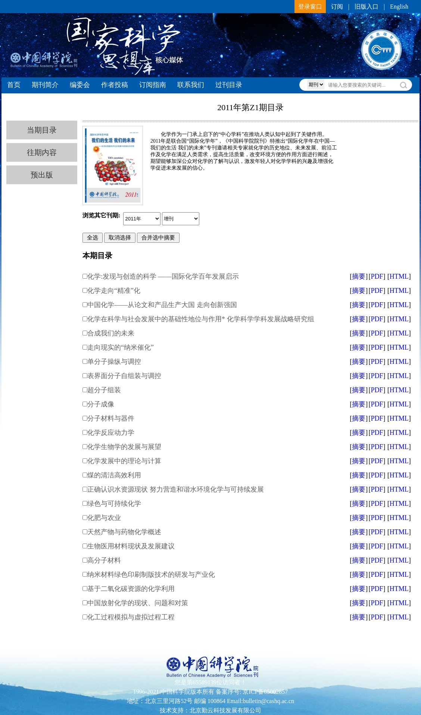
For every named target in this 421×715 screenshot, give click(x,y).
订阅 (337, 6)
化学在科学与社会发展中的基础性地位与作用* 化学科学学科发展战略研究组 (200, 319)
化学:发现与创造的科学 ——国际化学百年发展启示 (163, 276)
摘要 (358, 276)
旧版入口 (366, 6)
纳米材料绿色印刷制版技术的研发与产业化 (151, 574)
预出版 (42, 175)
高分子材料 (104, 560)
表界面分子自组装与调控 (124, 376)
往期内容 (42, 152)
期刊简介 (45, 85)
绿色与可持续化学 (114, 503)
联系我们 (190, 85)
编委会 (80, 85)
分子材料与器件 (110, 418)
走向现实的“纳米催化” (120, 347)
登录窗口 (310, 6)
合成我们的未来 (110, 333)
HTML (399, 276)
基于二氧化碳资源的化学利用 (131, 588)
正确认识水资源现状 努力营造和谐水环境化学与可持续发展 (175, 489)
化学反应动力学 (110, 432)
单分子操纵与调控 (114, 361)
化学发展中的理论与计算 (124, 461)
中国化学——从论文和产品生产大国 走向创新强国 (162, 305)
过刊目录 (228, 85)
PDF (377, 276)
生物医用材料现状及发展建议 (131, 546)
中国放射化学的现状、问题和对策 (137, 603)
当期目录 (42, 130)
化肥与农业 (104, 517)
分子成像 (100, 404)
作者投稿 (114, 85)
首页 (14, 85)
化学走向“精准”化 (113, 290)
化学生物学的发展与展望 (124, 447)
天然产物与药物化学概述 (124, 532)
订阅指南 (152, 85)
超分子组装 (104, 390)
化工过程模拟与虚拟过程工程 (131, 617)
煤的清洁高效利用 (114, 475)
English (399, 6)
